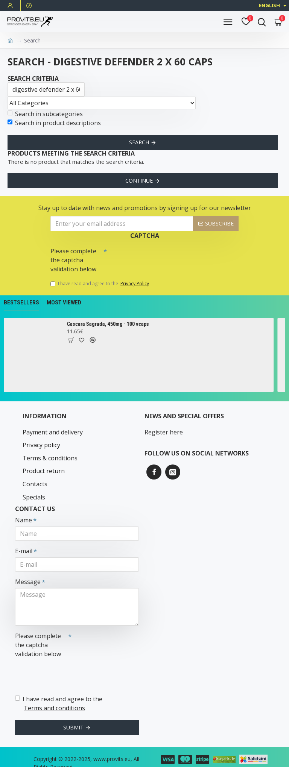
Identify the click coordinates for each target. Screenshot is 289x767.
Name (23, 511)
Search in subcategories (45, 114)
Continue (139, 180)
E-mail (23, 541)
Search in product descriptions (54, 123)
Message (28, 572)
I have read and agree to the (100, 283)
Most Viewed (64, 302)
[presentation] (159, 257)
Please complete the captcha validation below (73, 260)
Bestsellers (21, 302)
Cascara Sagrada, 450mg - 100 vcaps (113, 324)
